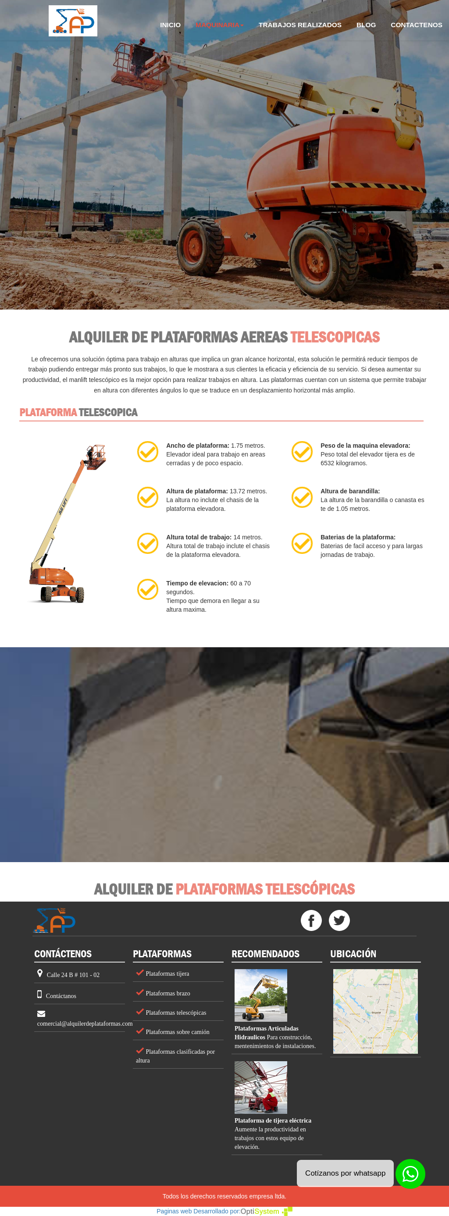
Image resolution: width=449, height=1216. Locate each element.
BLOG (366, 25)
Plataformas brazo (167, 993)
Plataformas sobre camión (177, 1032)
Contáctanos (61, 996)
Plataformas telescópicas (175, 1012)
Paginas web (174, 1211)
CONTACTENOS (416, 25)
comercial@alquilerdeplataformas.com (85, 1023)
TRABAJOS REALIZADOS (300, 25)
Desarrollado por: (242, 1211)
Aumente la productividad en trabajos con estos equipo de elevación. (273, 1133)
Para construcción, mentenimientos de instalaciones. (275, 1037)
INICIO (173, 22)
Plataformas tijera (166, 973)
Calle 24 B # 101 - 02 (73, 975)
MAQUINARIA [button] (220, 25)
